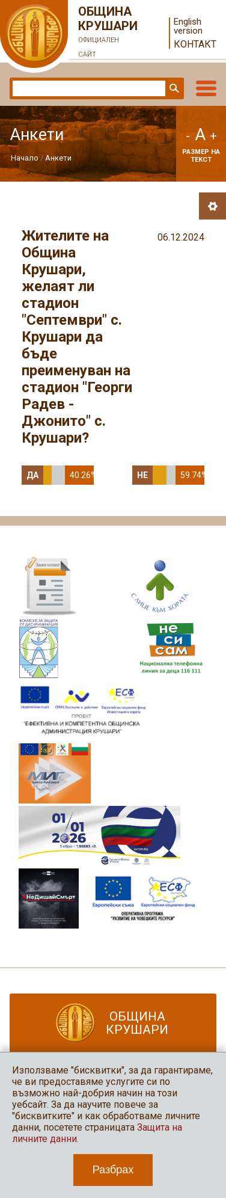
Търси (173, 88)
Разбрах (113, 1170)
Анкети (58, 157)
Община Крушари (108, 33)
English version (188, 26)
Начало (24, 157)
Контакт (195, 44)
